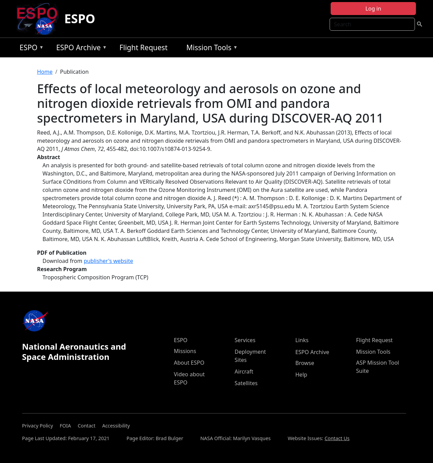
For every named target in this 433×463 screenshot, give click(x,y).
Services (245, 340)
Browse (304, 363)
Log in (373, 8)
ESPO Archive (80, 49)
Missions (185, 351)
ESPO (79, 18)
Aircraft (244, 371)
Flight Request (143, 47)
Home (45, 71)
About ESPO (189, 362)
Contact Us (336, 438)
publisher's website (108, 261)
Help (301, 374)
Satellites (246, 383)
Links (302, 340)
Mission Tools (210, 49)
